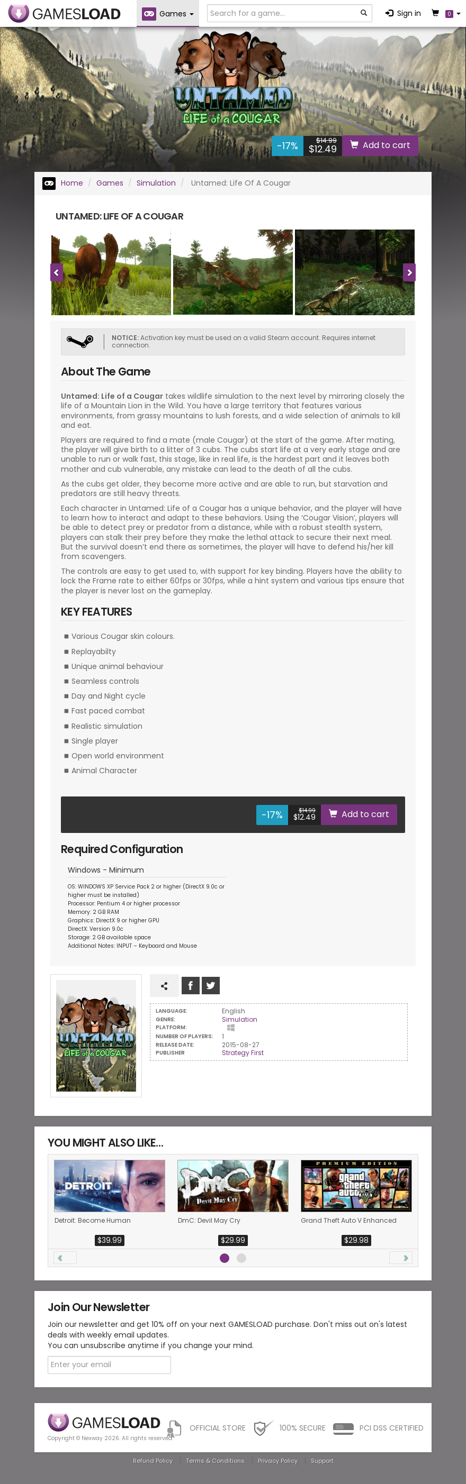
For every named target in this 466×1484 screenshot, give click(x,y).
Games (109, 183)
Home (62, 183)
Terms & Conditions (215, 1460)
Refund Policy (153, 1460)
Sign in (403, 13)
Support (322, 1460)
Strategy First (243, 1052)
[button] (65, 1257)
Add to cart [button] (380, 145)
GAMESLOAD (64, 14)
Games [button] (168, 14)
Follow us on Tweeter (211, 985)
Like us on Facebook (191, 985)
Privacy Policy (278, 1460)
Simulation (156, 183)
